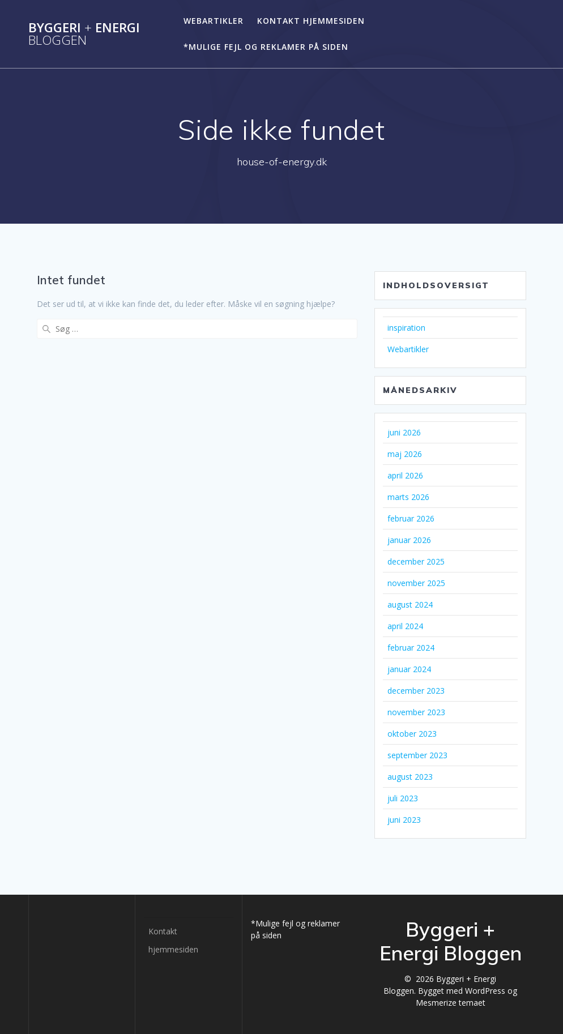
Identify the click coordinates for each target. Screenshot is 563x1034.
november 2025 (416, 583)
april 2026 (405, 475)
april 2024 (405, 626)
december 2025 (416, 561)
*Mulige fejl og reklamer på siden (266, 46)
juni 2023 (404, 819)
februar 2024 (410, 647)
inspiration (406, 327)
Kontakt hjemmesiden (311, 20)
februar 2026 (410, 518)
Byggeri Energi (84, 34)
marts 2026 (408, 497)
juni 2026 (404, 432)
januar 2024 (409, 669)
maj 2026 (404, 453)
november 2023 (416, 712)
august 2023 (410, 776)
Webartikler (214, 20)
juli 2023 (402, 798)
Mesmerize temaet (450, 1002)
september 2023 (417, 755)
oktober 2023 (412, 733)
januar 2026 (409, 540)
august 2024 (410, 604)
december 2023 (416, 690)
